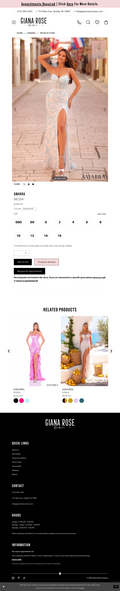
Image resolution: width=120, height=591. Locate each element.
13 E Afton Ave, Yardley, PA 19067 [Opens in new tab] (24, 498)
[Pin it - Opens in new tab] (29, 184)
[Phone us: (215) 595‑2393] (25, 11)
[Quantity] (21, 253)
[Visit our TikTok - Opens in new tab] (24, 578)
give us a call (99, 278)
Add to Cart (23, 262)
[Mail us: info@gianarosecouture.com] (89, 11)
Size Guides (16, 454)
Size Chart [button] (101, 214)
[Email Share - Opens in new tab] (33, 184)
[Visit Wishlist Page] (97, 22)
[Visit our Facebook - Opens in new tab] (18, 578)
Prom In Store (47, 33)
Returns (14, 474)
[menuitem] (60, 11)
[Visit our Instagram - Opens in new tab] (13, 578)
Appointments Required (38, 4)
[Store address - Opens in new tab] (54, 11)
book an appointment (26, 281)
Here (70, 4)
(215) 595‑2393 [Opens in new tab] (18, 492)
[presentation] (35, 351)
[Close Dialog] (4, 586)
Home (20, 33)
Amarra (31, 33)
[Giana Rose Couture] (34, 22)
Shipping (15, 470)
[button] (13, 22)
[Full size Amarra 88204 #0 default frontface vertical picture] (60, 110)
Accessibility (16, 466)
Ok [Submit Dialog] (116, 586)
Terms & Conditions (19, 458)
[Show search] (88, 22)
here (82, 588)
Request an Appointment (29, 271)
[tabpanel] (60, 110)
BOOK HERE (17, 560)
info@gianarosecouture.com (22, 504)
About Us (15, 450)
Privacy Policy (17, 462)
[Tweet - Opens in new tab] (24, 184)
